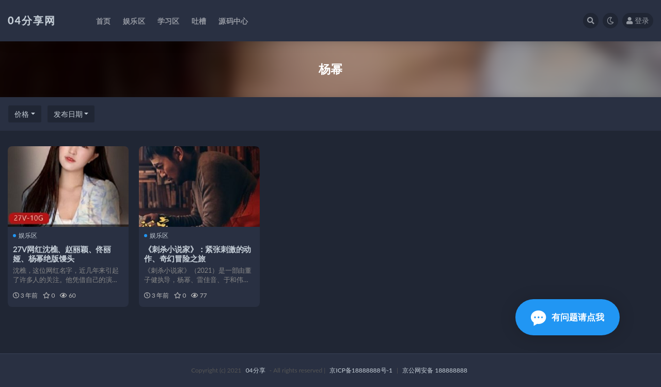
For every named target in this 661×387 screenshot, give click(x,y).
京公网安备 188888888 (434, 370)
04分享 (255, 370)
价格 (21, 114)
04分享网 (32, 20)
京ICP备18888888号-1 (360, 370)
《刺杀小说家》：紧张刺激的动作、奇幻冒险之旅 (197, 253)
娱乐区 (25, 235)
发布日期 (68, 114)
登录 (637, 20)
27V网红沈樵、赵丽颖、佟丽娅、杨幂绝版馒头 (62, 253)
